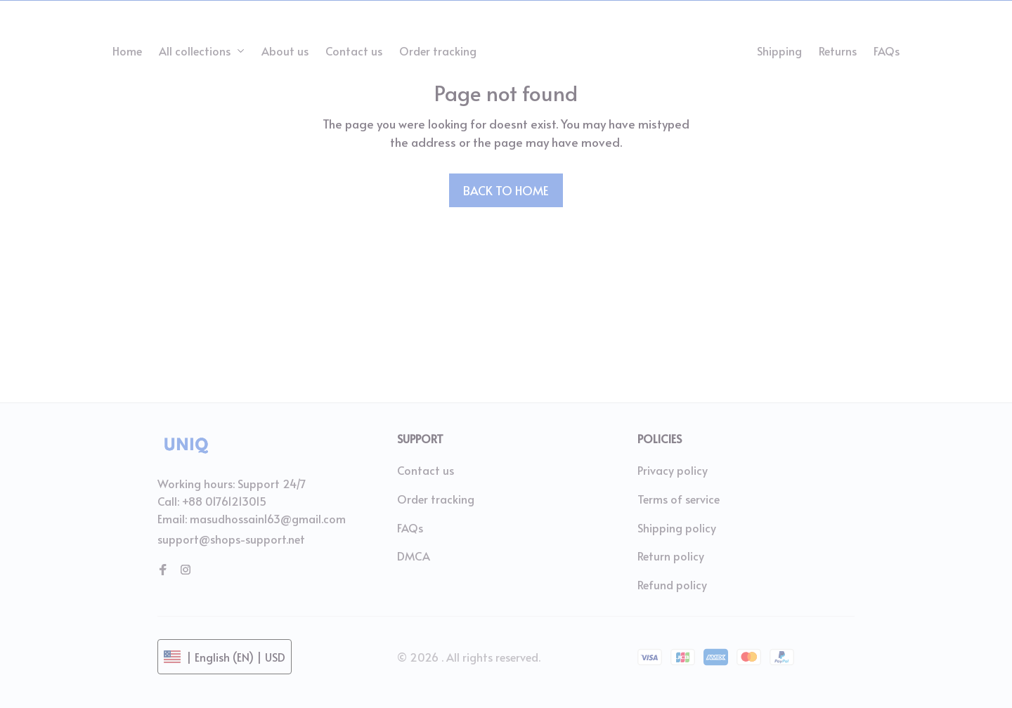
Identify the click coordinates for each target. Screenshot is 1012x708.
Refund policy (672, 584)
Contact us (425, 470)
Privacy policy (672, 470)
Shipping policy (676, 527)
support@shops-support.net (231, 538)
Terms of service (678, 498)
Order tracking (435, 498)
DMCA (413, 555)
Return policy (670, 555)
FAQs (410, 527)
